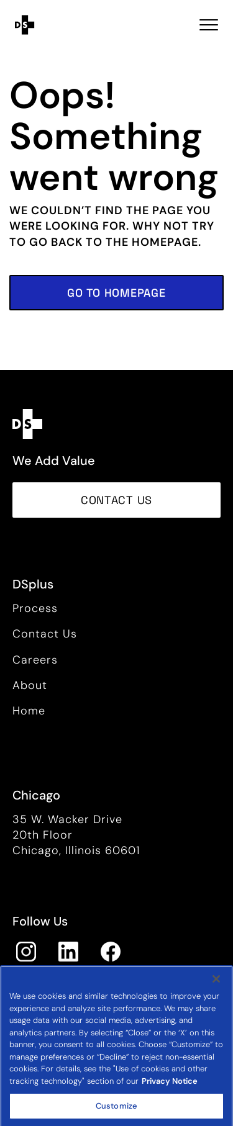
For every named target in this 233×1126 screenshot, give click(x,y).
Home (28, 710)
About (29, 685)
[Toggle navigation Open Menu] (208, 25)
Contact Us (44, 633)
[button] (116, 292)
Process (35, 608)
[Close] (216, 990)
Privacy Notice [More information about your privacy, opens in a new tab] (170, 1093)
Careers (35, 659)
